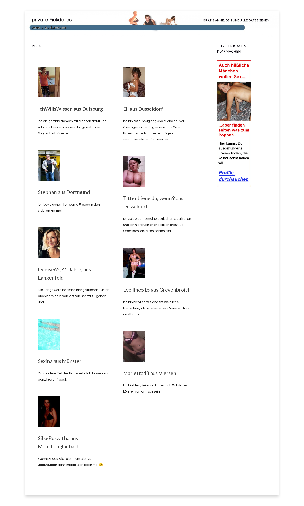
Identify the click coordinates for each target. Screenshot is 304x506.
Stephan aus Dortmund (64, 192)
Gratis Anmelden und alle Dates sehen (236, 20)
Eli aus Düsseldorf (143, 109)
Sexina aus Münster (59, 361)
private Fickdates (52, 19)
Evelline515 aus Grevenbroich (157, 289)
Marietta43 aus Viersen (149, 373)
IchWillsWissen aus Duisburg (70, 109)
